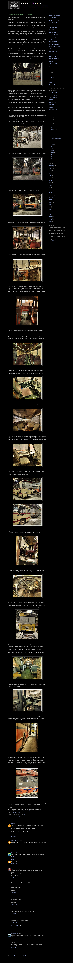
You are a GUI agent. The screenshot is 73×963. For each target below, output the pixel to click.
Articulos (50, 168)
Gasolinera (51, 195)
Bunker (50, 175)
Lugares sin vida (52, 56)
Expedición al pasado (53, 42)
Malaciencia (51, 104)
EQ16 (50, 185)
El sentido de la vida (53, 97)
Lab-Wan (50, 82)
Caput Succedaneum (53, 24)
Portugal (50, 216)
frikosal (12, 859)
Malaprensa (51, 106)
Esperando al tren (52, 39)
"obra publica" (52, 165)
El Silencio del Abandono (54, 34)
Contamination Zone (53, 77)
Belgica (15, 816)
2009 (51, 127)
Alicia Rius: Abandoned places (55, 20)
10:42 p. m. (14, 849)
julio (52, 137)
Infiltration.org (51, 81)
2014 (51, 117)
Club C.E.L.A (51, 29)
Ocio (50, 211)
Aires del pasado (52, 19)
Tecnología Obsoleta (53, 109)
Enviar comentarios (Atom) (20, 955)
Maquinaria (20, 816)
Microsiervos (51, 107)
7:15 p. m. (14, 913)
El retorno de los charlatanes (55, 95)
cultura (50, 182)
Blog (49, 173)
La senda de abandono (54, 49)
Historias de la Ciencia (53, 100)
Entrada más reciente (12, 953)
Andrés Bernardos (15, 840)
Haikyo (50, 79)
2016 (51, 115)
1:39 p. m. (14, 938)
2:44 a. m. (14, 947)
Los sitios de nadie (53, 51)
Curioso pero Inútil (52, 94)
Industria (50, 202)
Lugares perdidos (52, 54)
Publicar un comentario (13, 951)
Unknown (13, 823)
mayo (52, 144)
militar (50, 207)
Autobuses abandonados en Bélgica (20, 14)
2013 (51, 119)
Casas (50, 177)
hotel (50, 200)
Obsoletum (51, 61)
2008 (51, 154)
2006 (51, 158)
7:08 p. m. (14, 892)
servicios (50, 219)
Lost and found (52, 84)
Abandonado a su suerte (54, 14)
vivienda (50, 221)
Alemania (51, 166)
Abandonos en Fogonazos (54, 15)
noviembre (53, 131)
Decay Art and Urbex (53, 32)
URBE (50, 86)
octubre (53, 133)
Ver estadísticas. (52, 240)
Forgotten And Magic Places (55, 46)
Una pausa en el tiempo (54, 65)
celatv (19, 812)
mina (50, 209)
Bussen (14, 812)
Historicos (51, 197)
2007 (51, 156)
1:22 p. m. (26, 814)
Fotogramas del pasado (54, 48)
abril (52, 146)
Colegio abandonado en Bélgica (58, 142)
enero (52, 152)
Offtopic (50, 212)
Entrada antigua (42, 953)
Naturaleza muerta (53, 59)
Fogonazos (51, 99)
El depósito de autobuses (21, 810)
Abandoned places (53, 75)
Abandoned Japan (52, 74)
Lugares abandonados (53, 53)
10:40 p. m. (14, 904)
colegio (50, 180)
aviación (50, 170)
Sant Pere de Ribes (15, 925)
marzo (52, 148)
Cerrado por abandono (53, 27)
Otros (50, 214)
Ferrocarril (51, 192)
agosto (52, 135)
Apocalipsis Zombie (53, 92)
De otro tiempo (52, 31)
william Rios (14, 852)
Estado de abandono (53, 41)
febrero (53, 150)
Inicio (28, 953)
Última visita (51, 66)
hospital (50, 199)
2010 (51, 125)
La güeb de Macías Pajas (54, 102)
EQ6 (49, 187)
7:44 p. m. (14, 836)
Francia (50, 194)
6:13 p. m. (14, 856)
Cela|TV (50, 25)
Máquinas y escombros (54, 58)
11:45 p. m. (14, 877)
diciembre (53, 129)
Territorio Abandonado (53, 63)
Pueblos (50, 218)
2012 (51, 121)
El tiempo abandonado (53, 36)
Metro (50, 206)
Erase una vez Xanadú (53, 37)
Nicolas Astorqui (14, 933)
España (50, 190)
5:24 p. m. (14, 929)
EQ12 (50, 183)
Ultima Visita (31, 810)
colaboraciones (52, 178)
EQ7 (49, 189)
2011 (51, 123)
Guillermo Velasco (15, 867)
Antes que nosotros (53, 22)
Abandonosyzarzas (53, 17)
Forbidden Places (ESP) (54, 44)
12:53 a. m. (14, 922)
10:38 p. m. (14, 863)
